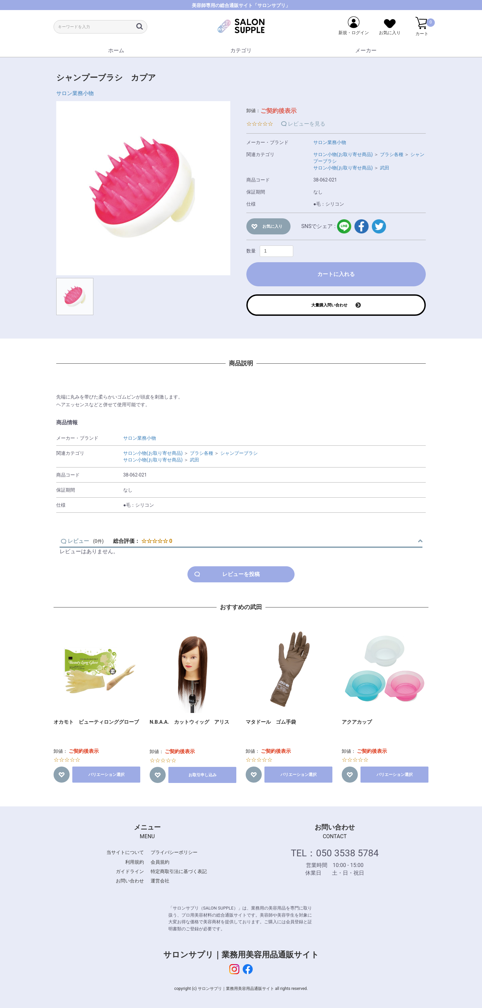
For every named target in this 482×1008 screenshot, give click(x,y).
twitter (379, 226)
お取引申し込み (202, 775)
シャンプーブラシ (239, 453)
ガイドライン (130, 871)
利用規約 (134, 862)
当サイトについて (125, 852)
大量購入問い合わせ (329, 305)
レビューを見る (306, 124)
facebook (361, 226)
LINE (344, 226)
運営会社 (160, 880)
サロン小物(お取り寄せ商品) (343, 154)
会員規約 (160, 862)
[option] (143, 188)
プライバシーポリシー (174, 852)
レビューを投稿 (241, 574)
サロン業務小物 (75, 93)
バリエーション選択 (106, 774)
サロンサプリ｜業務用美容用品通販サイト (241, 954)
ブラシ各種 (391, 154)
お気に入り (272, 226)
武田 (384, 167)
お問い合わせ (130, 880)
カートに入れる (336, 274)
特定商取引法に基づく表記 (179, 871)
